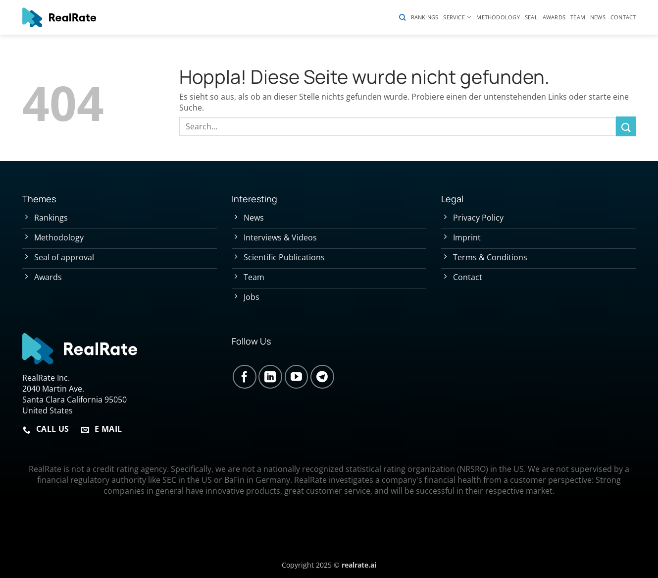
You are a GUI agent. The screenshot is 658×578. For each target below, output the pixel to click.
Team (577, 17)
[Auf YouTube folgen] (296, 377)
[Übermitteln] (626, 126)
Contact (623, 17)
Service (457, 17)
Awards (554, 17)
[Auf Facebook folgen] (244, 377)
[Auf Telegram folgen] (322, 377)
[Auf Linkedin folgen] (270, 377)
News (598, 17)
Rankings (425, 17)
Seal (531, 17)
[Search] (402, 17)
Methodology (497, 17)
